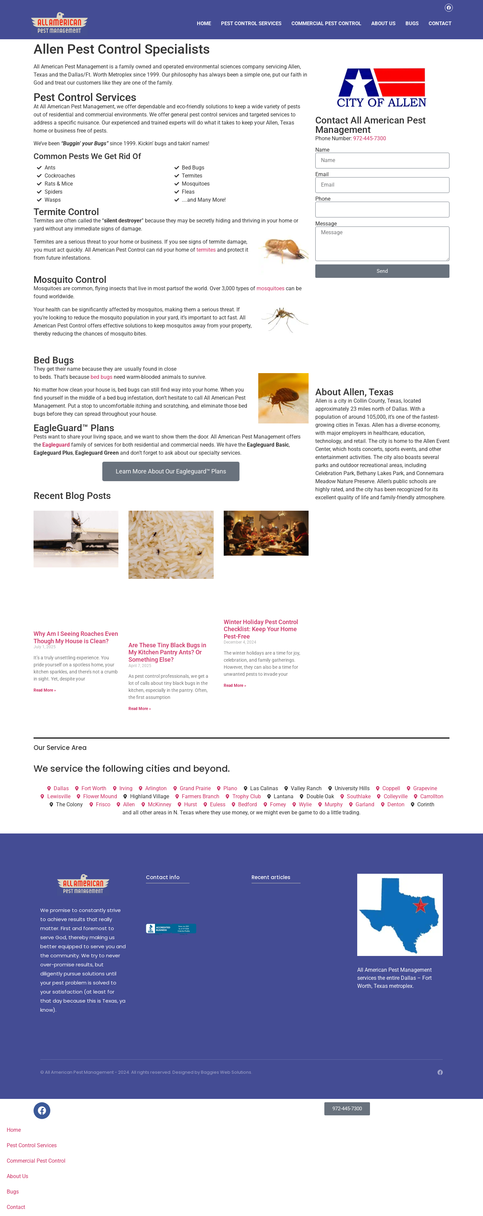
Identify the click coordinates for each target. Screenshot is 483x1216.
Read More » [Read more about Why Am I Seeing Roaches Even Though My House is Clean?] (45, 691)
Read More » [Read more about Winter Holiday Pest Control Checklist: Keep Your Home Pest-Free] (235, 686)
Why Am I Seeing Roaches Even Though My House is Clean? (76, 638)
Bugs (412, 24)
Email (322, 175)
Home (204, 24)
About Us (383, 24)
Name (322, 151)
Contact (440, 24)
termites (206, 251)
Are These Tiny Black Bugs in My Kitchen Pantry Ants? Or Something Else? (167, 653)
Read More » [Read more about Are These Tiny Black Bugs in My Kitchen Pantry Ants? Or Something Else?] (139, 709)
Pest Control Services (251, 24)
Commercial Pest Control (326, 24)
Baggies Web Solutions (226, 1073)
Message (326, 224)
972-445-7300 (369, 139)
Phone (322, 200)
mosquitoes (270, 289)
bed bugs (101, 377)
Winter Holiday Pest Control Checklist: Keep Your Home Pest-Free (261, 630)
